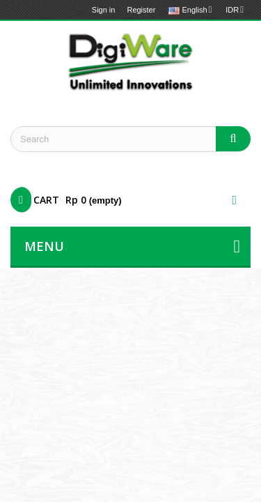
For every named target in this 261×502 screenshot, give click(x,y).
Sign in (104, 10)
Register (141, 10)
